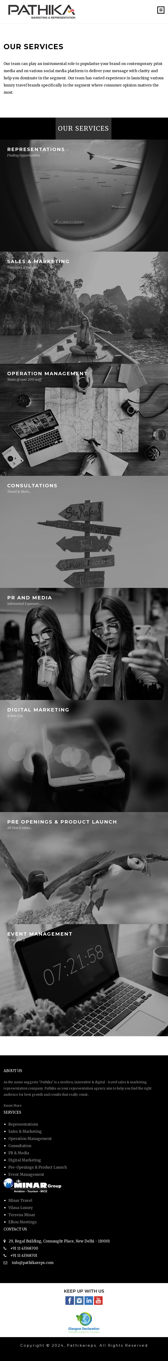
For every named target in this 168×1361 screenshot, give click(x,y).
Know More (13, 1106)
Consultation (19, 1146)
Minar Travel (20, 1200)
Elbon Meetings (22, 1222)
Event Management (26, 1174)
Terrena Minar (21, 1215)
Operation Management (30, 1138)
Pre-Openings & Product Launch (37, 1167)
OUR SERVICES (83, 128)
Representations (23, 1124)
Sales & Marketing (25, 1131)
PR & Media (18, 1153)
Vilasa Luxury (20, 1207)
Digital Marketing (24, 1160)
